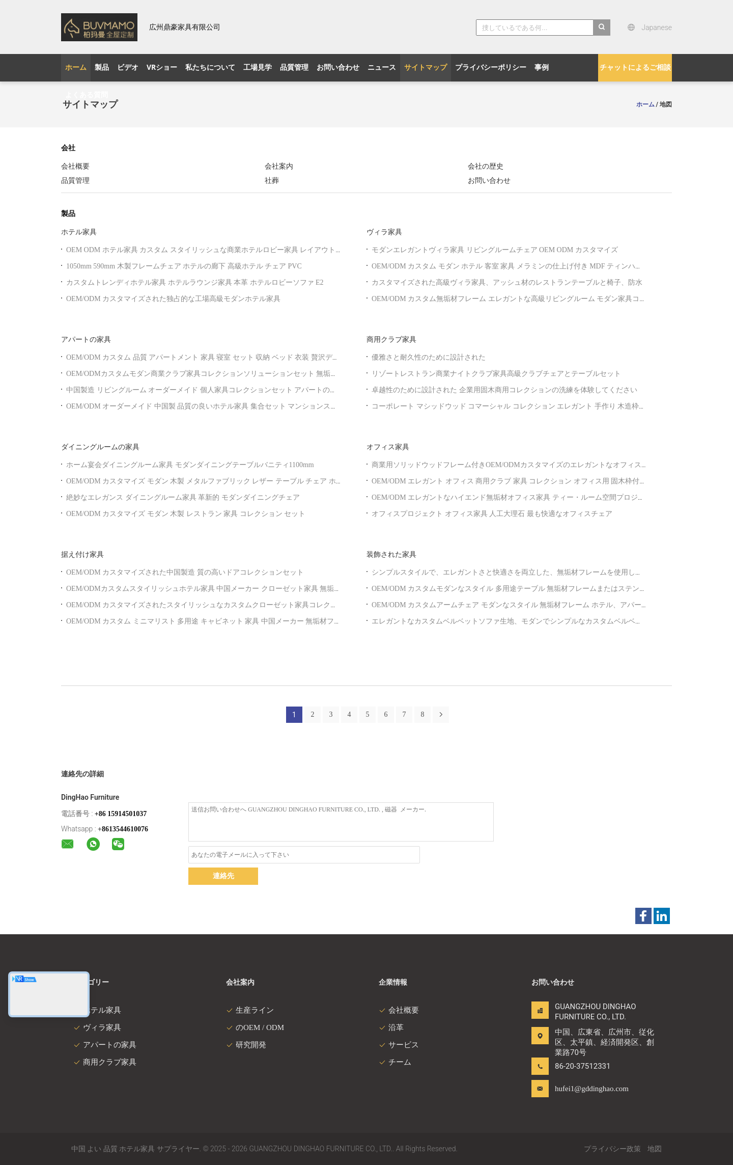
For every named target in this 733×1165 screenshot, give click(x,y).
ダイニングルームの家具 (100, 447)
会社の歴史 (485, 166)
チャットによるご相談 (635, 67)
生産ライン (250, 1010)
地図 (654, 1149)
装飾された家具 (391, 554)
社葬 (272, 180)
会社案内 (279, 166)
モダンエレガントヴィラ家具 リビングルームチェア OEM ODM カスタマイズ (495, 250)
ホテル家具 (79, 232)
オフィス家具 (387, 447)
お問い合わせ (489, 180)
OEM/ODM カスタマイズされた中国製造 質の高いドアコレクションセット (185, 572)
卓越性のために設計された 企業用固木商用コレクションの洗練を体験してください (504, 390)
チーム (395, 1062)
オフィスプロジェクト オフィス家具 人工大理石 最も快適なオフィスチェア (492, 514)
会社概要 (75, 166)
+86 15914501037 (121, 814)
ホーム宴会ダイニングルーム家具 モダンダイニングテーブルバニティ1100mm (190, 465)
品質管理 (75, 180)
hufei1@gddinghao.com (587, 1089)
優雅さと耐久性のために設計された (429, 357)
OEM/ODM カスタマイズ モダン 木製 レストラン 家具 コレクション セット (185, 514)
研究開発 (246, 1045)
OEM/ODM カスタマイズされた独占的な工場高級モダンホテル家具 (173, 299)
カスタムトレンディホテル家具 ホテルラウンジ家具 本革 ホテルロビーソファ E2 (195, 282)
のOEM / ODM (255, 1027)
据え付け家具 (82, 554)
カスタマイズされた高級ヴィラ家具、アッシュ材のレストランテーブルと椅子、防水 (507, 282)
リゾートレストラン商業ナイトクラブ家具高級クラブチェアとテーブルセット (496, 373)
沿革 (391, 1027)
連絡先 (223, 876)
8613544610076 (125, 829)
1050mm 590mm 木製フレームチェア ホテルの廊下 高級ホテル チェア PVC (184, 266)
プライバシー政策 (612, 1149)
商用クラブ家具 (391, 339)
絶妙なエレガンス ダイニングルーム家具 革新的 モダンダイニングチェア (183, 497)
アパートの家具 (86, 339)
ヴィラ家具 (384, 232)
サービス (399, 1045)
